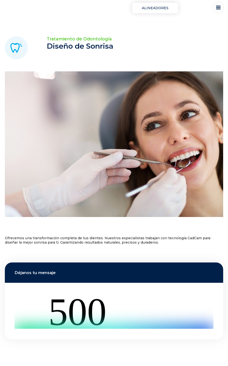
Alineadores (155, 8)
